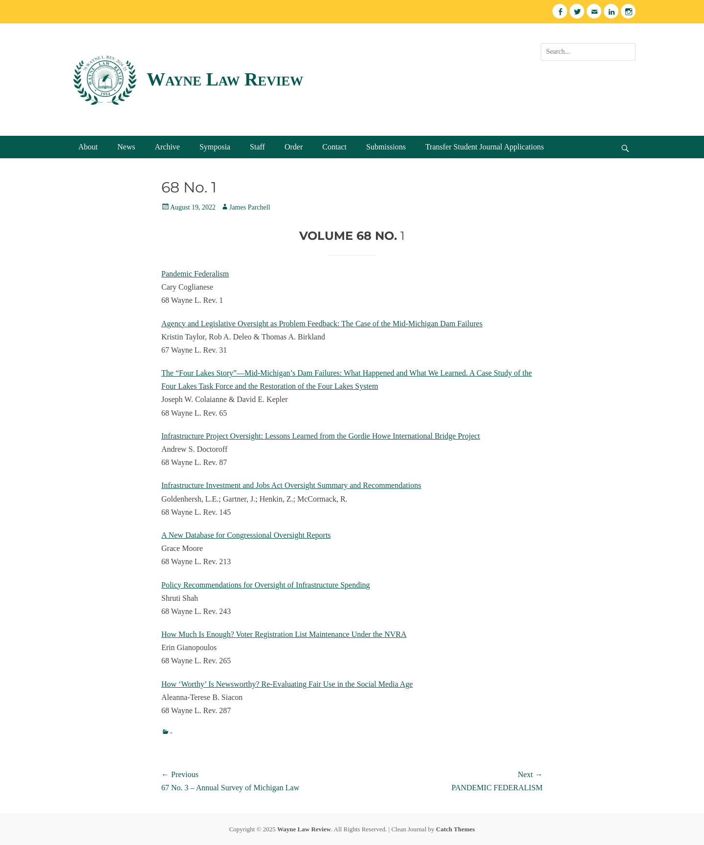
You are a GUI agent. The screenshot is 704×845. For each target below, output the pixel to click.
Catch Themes (455, 829)
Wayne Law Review (225, 79)
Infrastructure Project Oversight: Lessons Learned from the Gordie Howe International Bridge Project (320, 436)
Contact (334, 147)
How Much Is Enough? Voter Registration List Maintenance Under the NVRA (284, 634)
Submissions (386, 147)
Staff (257, 147)
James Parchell (249, 207)
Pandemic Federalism (195, 274)
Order (294, 147)
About (88, 147)
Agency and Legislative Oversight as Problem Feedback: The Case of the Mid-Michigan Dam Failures (322, 323)
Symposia (214, 147)
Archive (167, 147)
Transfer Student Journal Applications (484, 147)
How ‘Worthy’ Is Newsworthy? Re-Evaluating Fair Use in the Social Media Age (287, 684)
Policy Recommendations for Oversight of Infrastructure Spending (265, 585)
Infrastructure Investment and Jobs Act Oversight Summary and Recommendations (291, 485)
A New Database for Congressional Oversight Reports (246, 535)
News (126, 147)
